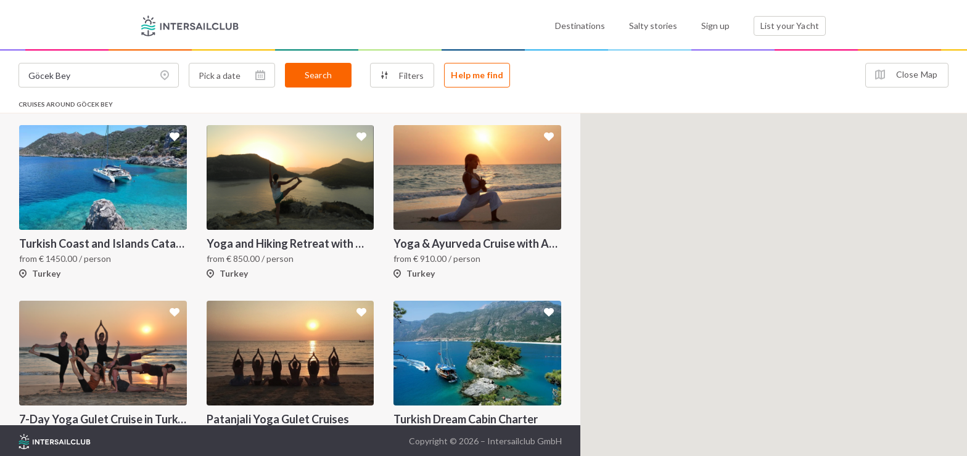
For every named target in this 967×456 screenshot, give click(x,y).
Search (318, 75)
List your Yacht (789, 25)
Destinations (580, 25)
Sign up (715, 25)
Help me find (477, 75)
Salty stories (653, 25)
